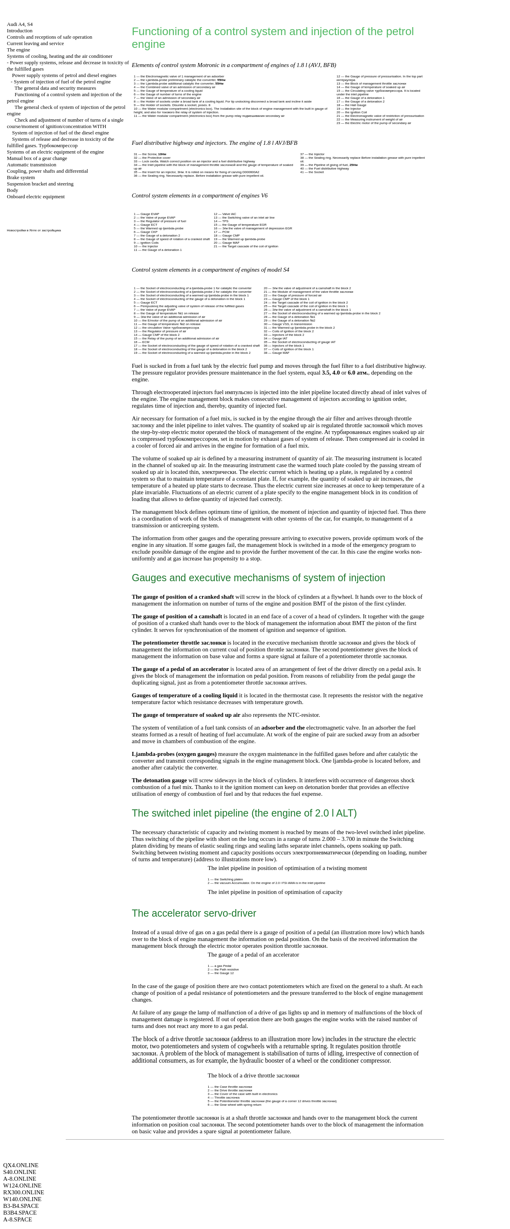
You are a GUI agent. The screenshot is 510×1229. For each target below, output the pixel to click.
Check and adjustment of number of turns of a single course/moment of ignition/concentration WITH (65, 123)
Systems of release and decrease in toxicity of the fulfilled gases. (60, 142)
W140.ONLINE (22, 1199)
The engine (18, 50)
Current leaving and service (35, 43)
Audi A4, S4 (20, 24)
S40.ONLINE (19, 1172)
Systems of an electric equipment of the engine (55, 152)
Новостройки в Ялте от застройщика (34, 230)
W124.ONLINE (22, 1185)
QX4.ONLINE (21, 1165)
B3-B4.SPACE (21, 1206)
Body (12, 190)
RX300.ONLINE (23, 1192)
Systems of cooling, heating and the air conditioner (59, 56)
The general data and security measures (55, 88)
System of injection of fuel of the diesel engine (60, 133)
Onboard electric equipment (36, 196)
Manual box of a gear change (37, 158)
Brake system (21, 177)
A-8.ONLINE (19, 1179)
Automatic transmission (31, 165)
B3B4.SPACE (20, 1212)
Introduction (19, 31)
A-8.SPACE (17, 1219)
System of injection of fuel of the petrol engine (62, 82)
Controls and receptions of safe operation (49, 37)
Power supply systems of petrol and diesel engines (64, 75)
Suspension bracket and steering (40, 184)
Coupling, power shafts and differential (47, 171)
